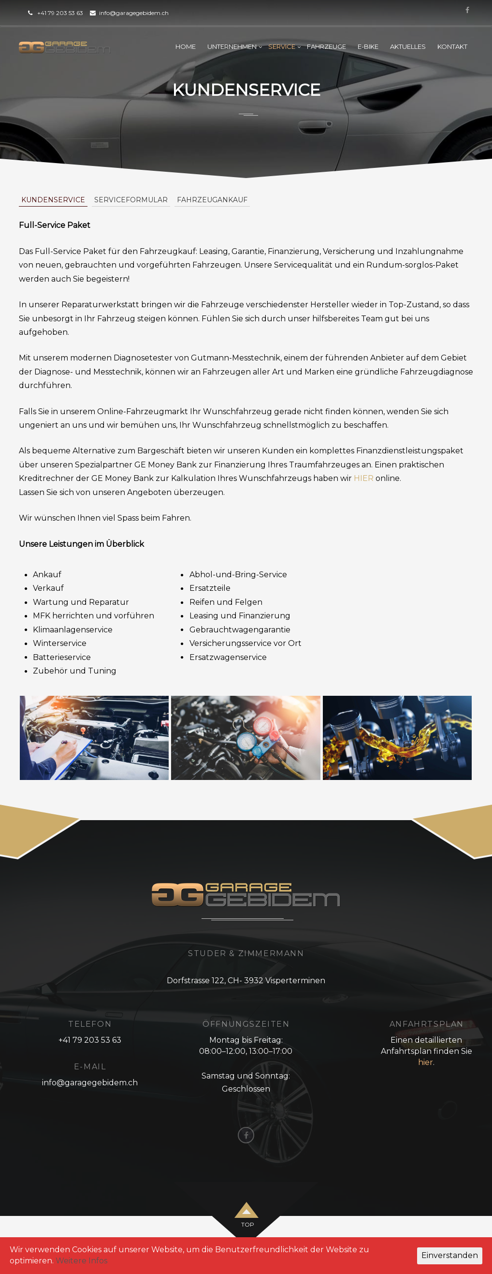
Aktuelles (408, 46)
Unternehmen (232, 46)
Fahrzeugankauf (212, 199)
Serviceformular (131, 199)
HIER (364, 478)
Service (281, 46)
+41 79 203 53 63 (60, 12)
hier (425, 1062)
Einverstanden (449, 1255)
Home (185, 46)
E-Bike (368, 46)
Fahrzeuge (326, 46)
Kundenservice (53, 199)
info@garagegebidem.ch (134, 12)
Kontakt (452, 46)
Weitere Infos (81, 1260)
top (247, 1224)
